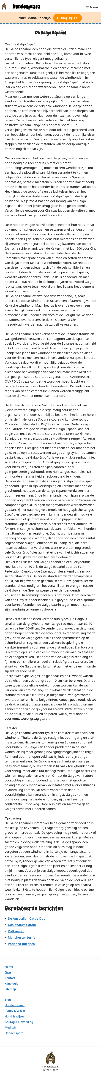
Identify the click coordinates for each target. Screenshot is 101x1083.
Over (8, 972)
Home (9, 967)
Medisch (10, 1027)
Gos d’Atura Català (22, 925)
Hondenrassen (15, 1005)
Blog (8, 999)
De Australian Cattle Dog (26, 918)
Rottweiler (16, 931)
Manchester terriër (22, 937)
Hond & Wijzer (14, 1016)
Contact (10, 978)
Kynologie (11, 983)
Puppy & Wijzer (15, 1011)
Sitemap (10, 989)
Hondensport (14, 1033)
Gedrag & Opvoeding (19, 1022)
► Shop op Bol (67, 18)
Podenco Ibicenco (21, 944)
